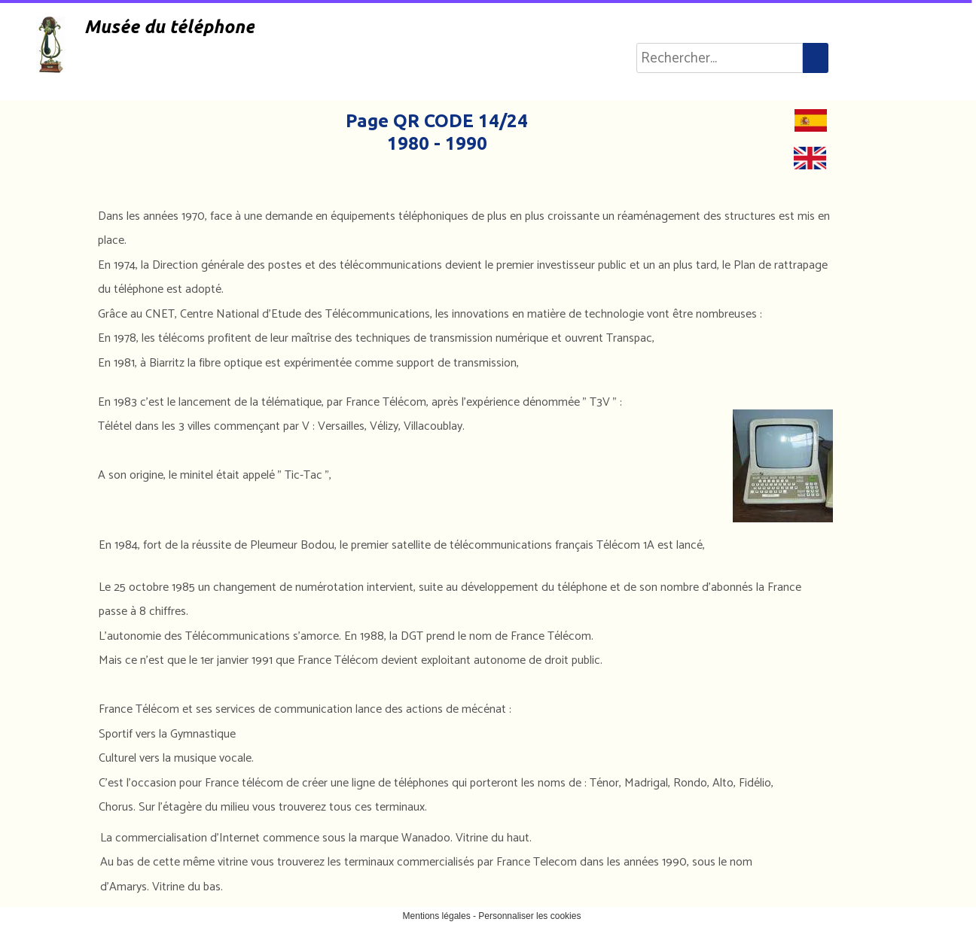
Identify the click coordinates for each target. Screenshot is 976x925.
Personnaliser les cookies (529, 916)
